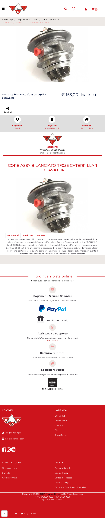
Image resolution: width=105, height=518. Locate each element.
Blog (57, 430)
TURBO (35, 19)
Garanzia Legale (63, 468)
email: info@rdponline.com (52, 153)
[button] (65, 9)
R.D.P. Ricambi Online (50, 494)
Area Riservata (9, 477)
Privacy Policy (61, 482)
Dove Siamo (61, 420)
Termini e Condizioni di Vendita (70, 487)
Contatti (59, 425)
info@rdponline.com (14, 439)
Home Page (7, 19)
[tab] (13, 235)
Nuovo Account (10, 468)
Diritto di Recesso (63, 477)
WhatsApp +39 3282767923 (52, 150)
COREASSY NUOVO (51, 19)
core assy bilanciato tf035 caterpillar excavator (27, 22)
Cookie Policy (61, 473)
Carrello (6, 473)
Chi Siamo (60, 415)
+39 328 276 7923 (13, 433)
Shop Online (22, 19)
